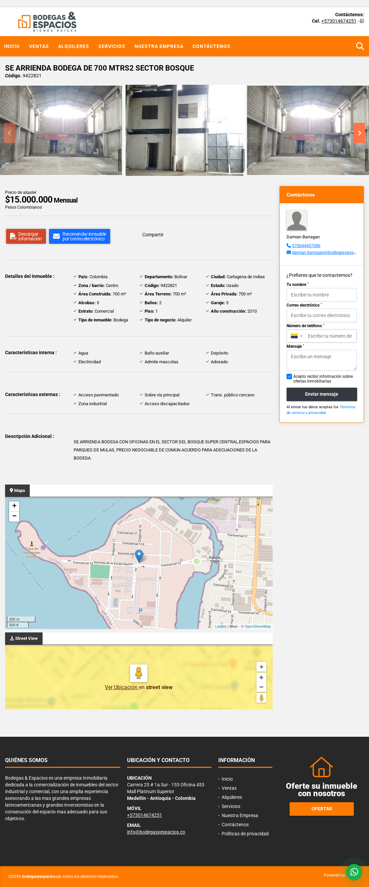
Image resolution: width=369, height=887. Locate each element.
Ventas (39, 46)
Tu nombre (298, 284)
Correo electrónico (304, 305)
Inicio (12, 46)
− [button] (14, 517)
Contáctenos (211, 46)
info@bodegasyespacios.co (156, 832)
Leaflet (220, 626)
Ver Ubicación (122, 687)
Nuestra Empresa (158, 46)
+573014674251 (338, 21)
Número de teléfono (305, 326)
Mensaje (295, 346)
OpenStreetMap (258, 626)
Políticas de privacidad (245, 833)
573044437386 (306, 245)
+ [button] (14, 506)
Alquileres (73, 46)
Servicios (111, 46)
